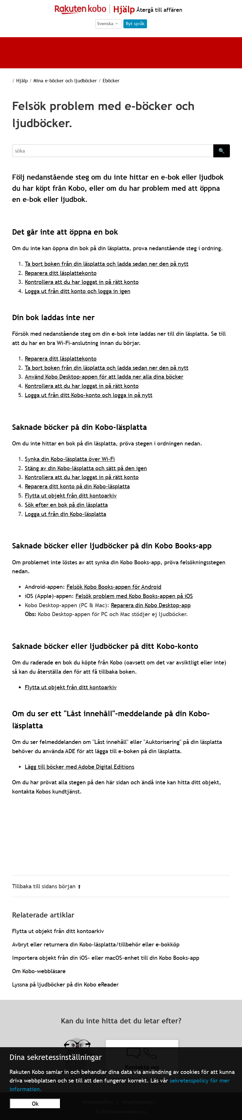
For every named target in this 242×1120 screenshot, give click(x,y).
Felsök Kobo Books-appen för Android (114, 586)
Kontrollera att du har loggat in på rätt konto (82, 477)
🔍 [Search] (221, 150)
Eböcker (103, 80)
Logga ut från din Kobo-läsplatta (65, 514)
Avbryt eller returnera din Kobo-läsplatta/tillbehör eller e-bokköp (96, 944)
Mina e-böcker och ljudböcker (59, 80)
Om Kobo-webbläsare (39, 971)
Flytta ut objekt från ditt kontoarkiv (71, 495)
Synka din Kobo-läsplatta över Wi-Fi (70, 459)
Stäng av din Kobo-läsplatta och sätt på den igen (86, 468)
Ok (35, 1103)
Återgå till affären (158, 9)
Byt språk (135, 23)
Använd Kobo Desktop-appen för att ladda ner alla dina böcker (104, 376)
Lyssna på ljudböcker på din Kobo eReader (65, 984)
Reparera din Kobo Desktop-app (151, 605)
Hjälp (18, 80)
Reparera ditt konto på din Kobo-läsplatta (77, 486)
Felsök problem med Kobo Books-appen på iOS (134, 596)
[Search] (112, 150)
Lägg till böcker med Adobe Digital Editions (79, 766)
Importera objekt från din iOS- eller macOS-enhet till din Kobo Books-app (105, 957)
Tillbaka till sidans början (46, 886)
